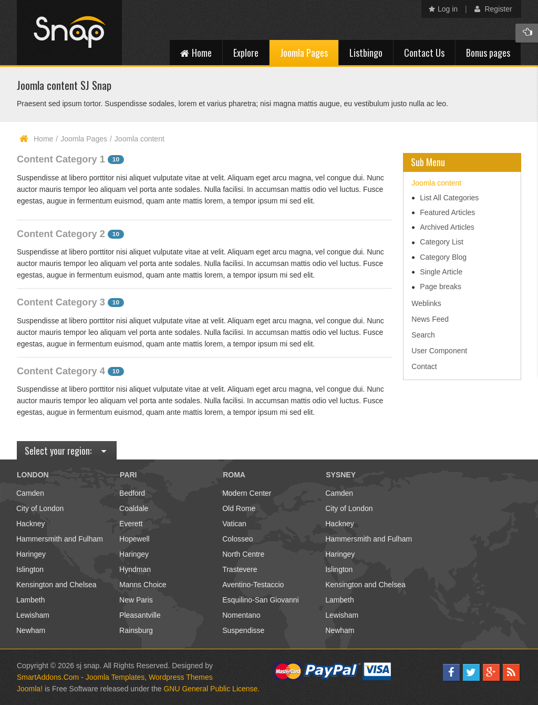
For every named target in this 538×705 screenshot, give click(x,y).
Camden (30, 493)
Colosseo (237, 539)
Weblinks (426, 303)
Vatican (234, 523)
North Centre (243, 554)
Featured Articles (447, 212)
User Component (439, 350)
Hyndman (135, 569)
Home (43, 139)
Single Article (441, 272)
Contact (424, 366)
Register (493, 9)
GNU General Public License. (211, 688)
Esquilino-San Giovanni (260, 600)
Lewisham (32, 615)
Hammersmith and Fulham (59, 539)
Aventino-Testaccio (253, 584)
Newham (30, 630)
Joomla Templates (115, 677)
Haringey (31, 554)
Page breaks (440, 286)
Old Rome (238, 508)
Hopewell (134, 539)
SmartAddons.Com (48, 677)
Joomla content (436, 183)
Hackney (30, 523)
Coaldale (133, 508)
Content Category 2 (61, 234)
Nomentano (241, 615)
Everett (130, 523)
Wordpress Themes (181, 677)
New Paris (136, 600)
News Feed (430, 319)
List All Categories (449, 197)
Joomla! (30, 688)
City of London (40, 508)
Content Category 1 (61, 159)
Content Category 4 (61, 371)
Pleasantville (140, 615)
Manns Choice (143, 584)
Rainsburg (136, 630)
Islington (30, 569)
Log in (443, 9)
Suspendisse (243, 630)
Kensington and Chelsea (56, 584)
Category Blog (443, 257)
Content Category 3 (61, 302)
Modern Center (246, 493)
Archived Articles (447, 227)
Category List (441, 242)
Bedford (132, 493)
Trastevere (239, 569)
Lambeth (30, 600)
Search (422, 335)
